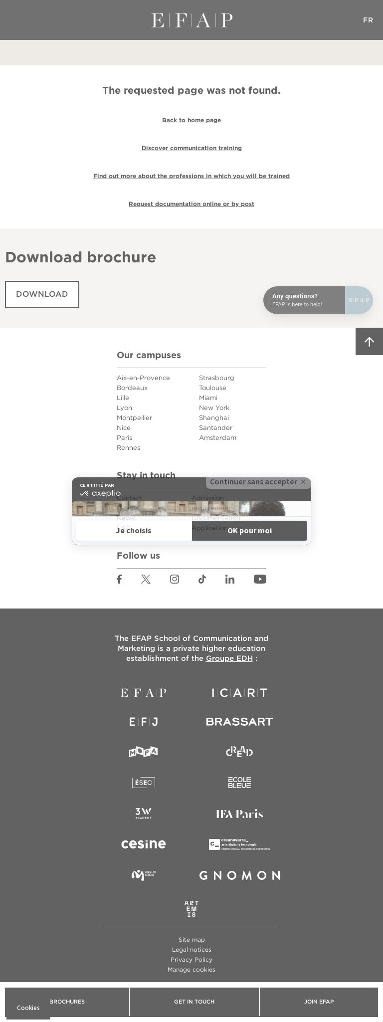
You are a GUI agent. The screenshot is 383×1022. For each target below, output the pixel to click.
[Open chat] (318, 300)
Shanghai (214, 417)
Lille (123, 398)
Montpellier (134, 417)
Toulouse (212, 388)
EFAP (191, 20)
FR (368, 20)
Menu (15, 20)
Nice (124, 427)
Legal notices (191, 949)
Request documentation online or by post (191, 203)
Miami (208, 398)
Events (128, 508)
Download (42, 294)
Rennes (128, 447)
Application (210, 528)
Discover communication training (192, 148)
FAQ (124, 528)
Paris (124, 437)
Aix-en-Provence (143, 378)
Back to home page (191, 120)
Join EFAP (319, 1001)
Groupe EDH (229, 658)
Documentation (216, 518)
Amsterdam (217, 437)
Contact (129, 498)
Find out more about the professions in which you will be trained (191, 176)
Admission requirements (213, 503)
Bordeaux (132, 388)
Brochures (67, 1001)
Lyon (124, 407)
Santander (215, 427)
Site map (192, 939)
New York (214, 407)
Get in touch (194, 1001)
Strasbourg (216, 378)
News (125, 518)
